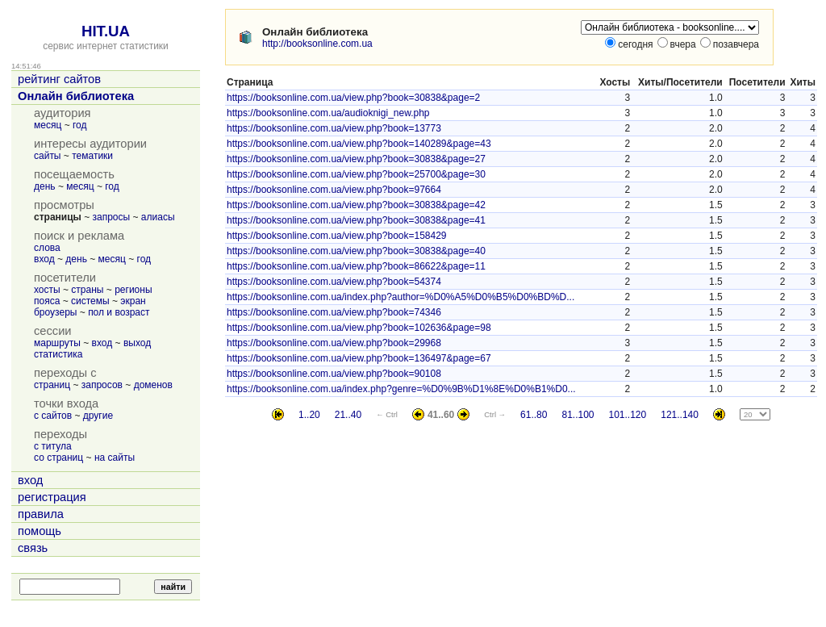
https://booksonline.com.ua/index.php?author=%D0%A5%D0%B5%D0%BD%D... (400, 297)
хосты (47, 289)
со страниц (58, 457)
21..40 (348, 414)
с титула (53, 446)
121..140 (680, 414)
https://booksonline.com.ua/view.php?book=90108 (334, 373)
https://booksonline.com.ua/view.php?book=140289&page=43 (359, 143)
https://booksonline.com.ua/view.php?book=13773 (334, 128)
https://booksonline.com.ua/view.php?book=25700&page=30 (356, 174)
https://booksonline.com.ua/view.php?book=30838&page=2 (353, 97)
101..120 (628, 414)
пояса (47, 301)
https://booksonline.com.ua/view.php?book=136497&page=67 (359, 358)
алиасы (158, 217)
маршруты (57, 343)
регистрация (52, 497)
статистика (58, 354)
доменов (153, 385)
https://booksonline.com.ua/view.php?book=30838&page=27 (356, 159)
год (80, 125)
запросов (102, 385)
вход (44, 259)
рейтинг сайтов (59, 79)
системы (90, 301)
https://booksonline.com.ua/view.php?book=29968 (334, 343)
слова (47, 247)
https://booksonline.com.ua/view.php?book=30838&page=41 (356, 220)
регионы (133, 289)
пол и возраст (118, 312)
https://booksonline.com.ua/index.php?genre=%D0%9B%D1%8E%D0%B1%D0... (401, 389)
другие (98, 415)
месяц (47, 125)
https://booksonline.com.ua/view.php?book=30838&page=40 (356, 251)
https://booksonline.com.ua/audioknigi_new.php (328, 113)
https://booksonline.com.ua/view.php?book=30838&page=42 (356, 205)
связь (33, 547)
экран (132, 301)
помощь (39, 531)
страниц (52, 385)
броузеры (55, 312)
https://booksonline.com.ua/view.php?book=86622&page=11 (356, 266)
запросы (112, 217)
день (45, 186)
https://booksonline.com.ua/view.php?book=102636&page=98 (359, 327)
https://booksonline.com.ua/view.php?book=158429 (337, 235)
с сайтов (53, 415)
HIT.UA (105, 31)
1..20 (309, 414)
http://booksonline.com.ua (317, 43)
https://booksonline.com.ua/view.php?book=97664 (334, 189)
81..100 (577, 414)
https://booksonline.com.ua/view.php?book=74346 (334, 312)
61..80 (533, 414)
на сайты (114, 457)
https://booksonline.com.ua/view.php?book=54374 (334, 281)
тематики (92, 155)
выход (137, 343)
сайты (47, 155)
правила (41, 514)
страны (87, 289)
